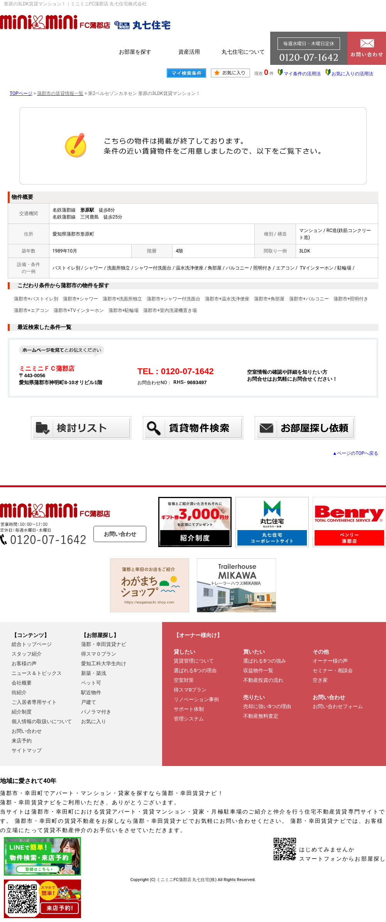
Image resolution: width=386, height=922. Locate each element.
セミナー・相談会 (333, 670)
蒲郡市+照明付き (351, 299)
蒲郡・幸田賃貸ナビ (103, 644)
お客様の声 (24, 663)
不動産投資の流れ (263, 680)
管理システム (189, 719)
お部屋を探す (135, 52)
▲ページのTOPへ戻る (355, 453)
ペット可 (91, 683)
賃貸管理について (194, 661)
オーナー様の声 (330, 661)
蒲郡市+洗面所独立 (122, 299)
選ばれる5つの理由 (195, 670)
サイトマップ (27, 750)
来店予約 (22, 741)
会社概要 (22, 683)
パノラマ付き (96, 712)
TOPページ (21, 93)
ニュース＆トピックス (37, 673)
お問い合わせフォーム (338, 706)
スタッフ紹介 (27, 654)
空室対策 (184, 680)
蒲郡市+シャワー (80, 299)
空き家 (320, 680)
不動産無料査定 (260, 716)
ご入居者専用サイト (34, 702)
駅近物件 (91, 692)
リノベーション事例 (196, 699)
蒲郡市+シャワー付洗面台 (173, 299)
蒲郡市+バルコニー (309, 299)
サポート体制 (189, 709)
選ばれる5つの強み (264, 661)
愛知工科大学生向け (103, 663)
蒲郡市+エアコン (31, 310)
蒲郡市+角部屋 (269, 299)
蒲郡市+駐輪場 (123, 310)
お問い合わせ (120, 534)
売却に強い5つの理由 (267, 706)
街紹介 (19, 692)
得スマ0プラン (190, 690)
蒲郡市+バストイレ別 (36, 299)
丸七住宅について (243, 52)
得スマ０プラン (98, 654)
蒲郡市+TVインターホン (79, 310)
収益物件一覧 (258, 670)
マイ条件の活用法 (302, 73)
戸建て (88, 702)
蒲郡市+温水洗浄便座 (227, 299)
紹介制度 (22, 712)
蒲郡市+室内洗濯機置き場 (170, 310)
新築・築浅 (93, 673)
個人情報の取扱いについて (42, 721)
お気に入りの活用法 (352, 73)
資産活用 (189, 52)
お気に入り (93, 721)
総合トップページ (32, 644)
